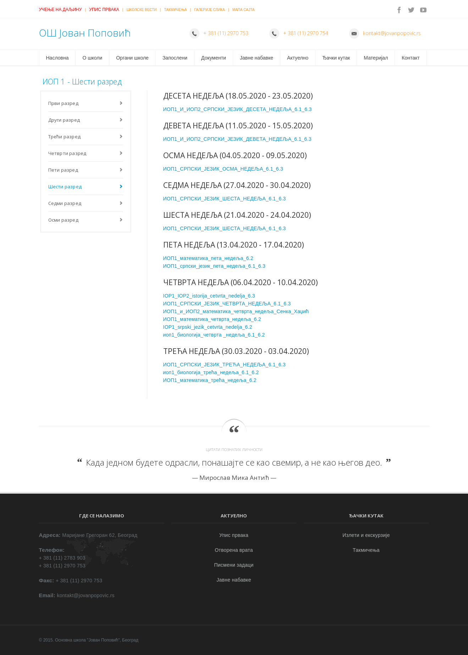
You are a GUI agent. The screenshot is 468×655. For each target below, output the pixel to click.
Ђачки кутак (336, 58)
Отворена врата (234, 550)
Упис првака (104, 9)
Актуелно (297, 58)
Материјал (376, 58)
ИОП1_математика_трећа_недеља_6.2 (210, 380)
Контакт (410, 58)
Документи (213, 58)
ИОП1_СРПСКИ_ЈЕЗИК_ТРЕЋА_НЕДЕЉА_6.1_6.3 (224, 364)
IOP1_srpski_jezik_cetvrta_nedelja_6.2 (207, 327)
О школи (92, 58)
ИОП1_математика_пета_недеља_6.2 (208, 258)
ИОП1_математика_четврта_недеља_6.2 (212, 319)
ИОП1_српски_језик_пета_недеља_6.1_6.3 (214, 266)
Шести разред (65, 186)
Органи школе (132, 58)
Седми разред (64, 203)
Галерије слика (209, 10)
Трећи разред (64, 136)
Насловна (57, 58)
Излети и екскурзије (366, 535)
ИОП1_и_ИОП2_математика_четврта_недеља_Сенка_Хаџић (236, 311)
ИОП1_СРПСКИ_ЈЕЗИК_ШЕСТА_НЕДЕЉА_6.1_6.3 (224, 198)
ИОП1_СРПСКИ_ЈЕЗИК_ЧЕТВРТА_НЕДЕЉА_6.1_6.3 (227, 303)
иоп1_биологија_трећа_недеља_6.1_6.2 (211, 372)
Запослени (175, 58)
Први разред (63, 103)
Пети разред (63, 170)
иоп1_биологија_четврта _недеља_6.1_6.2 (214, 335)
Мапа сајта (243, 10)
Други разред (64, 120)
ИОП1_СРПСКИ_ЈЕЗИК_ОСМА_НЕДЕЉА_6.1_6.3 (223, 169)
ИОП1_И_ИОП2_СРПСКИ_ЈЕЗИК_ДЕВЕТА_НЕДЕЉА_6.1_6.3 (237, 139)
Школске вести (141, 10)
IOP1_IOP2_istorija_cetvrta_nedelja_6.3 (209, 296)
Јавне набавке (256, 58)
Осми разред (63, 220)
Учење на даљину (60, 9)
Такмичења (175, 10)
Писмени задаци (233, 565)
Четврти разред (67, 153)
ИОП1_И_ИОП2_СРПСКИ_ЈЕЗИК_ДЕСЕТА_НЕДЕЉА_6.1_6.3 (237, 109)
